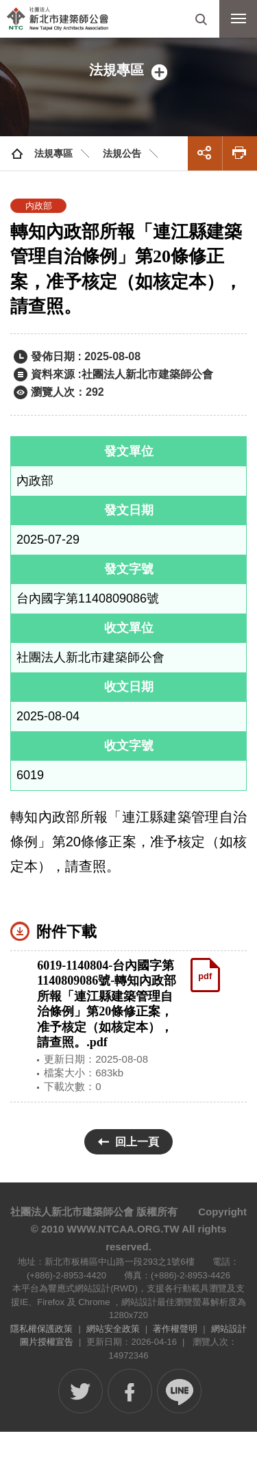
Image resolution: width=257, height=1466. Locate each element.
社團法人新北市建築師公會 (57, 19)
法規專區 (53, 153)
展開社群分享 (205, 153)
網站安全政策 (113, 1329)
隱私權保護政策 (41, 1329)
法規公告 (122, 153)
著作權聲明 (175, 1329)
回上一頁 (137, 1142)
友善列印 (240, 153)
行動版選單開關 (238, 21)
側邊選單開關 (128, 70)
